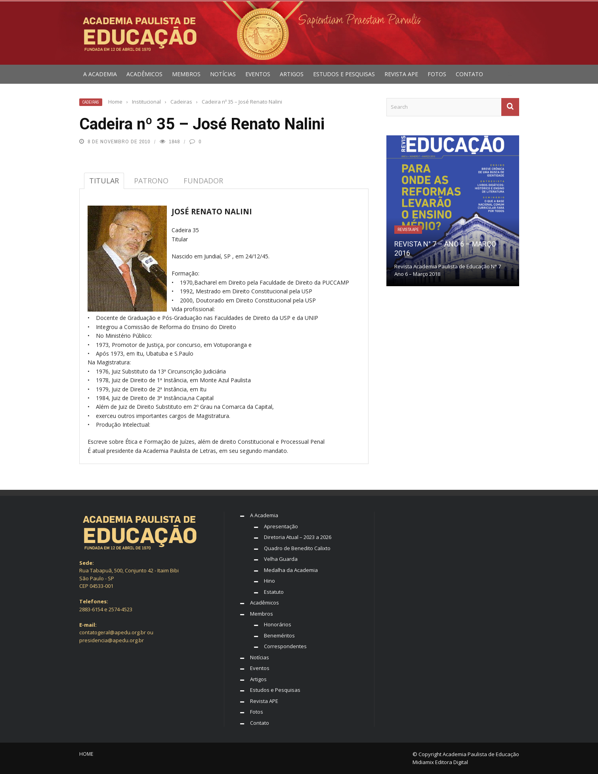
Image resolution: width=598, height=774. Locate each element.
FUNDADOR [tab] (203, 180)
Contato (469, 74)
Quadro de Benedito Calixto (297, 548)
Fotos (437, 74)
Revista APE (401, 74)
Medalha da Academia (291, 570)
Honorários (277, 624)
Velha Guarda (281, 558)
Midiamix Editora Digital (440, 762)
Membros (186, 74)
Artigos (292, 74)
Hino (269, 580)
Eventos (257, 74)
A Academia (100, 74)
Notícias (223, 74)
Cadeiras (90, 102)
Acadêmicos (144, 74)
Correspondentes (285, 646)
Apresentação (281, 526)
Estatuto (274, 591)
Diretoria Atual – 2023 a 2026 (297, 537)
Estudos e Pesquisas (344, 74)
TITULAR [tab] (104, 180)
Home (86, 754)
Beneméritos (279, 635)
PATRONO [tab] (151, 180)
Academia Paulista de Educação (481, 754)
